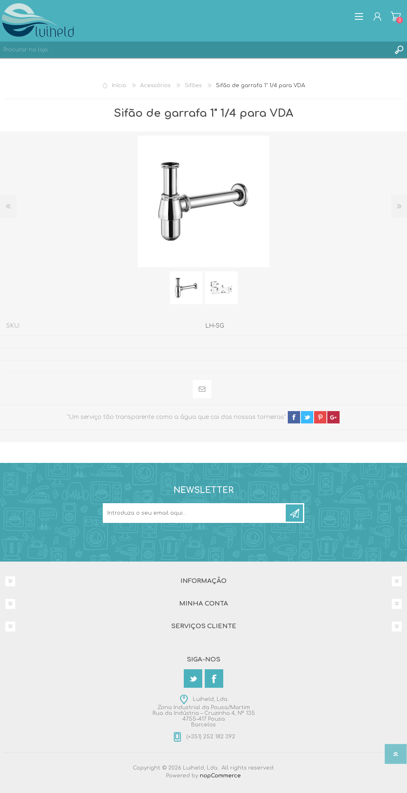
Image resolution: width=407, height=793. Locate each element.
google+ (333, 417)
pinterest (320, 417)
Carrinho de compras (395, 16)
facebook (294, 417)
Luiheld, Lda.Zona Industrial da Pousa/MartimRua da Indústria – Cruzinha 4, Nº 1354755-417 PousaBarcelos (204, 712)
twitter (307, 417)
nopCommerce (220, 776)
